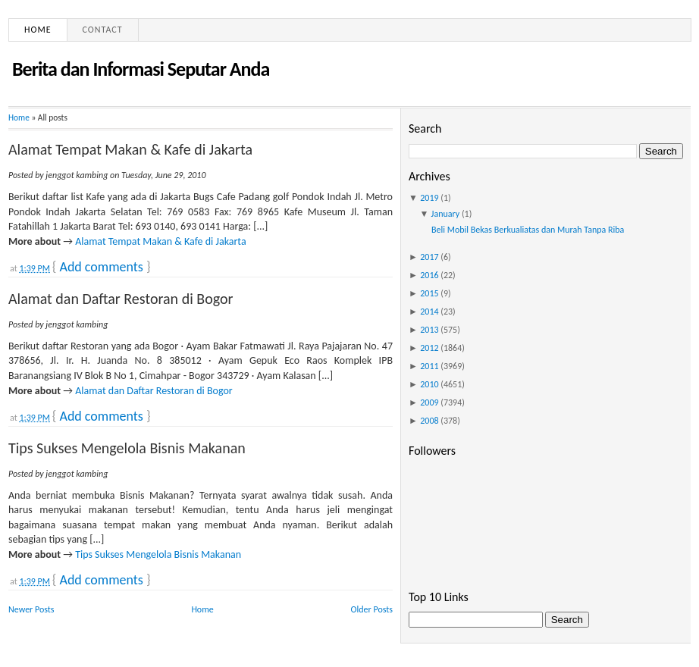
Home (38, 29)
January (445, 213)
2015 (429, 293)
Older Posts (372, 609)
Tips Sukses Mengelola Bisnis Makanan (127, 448)
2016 (429, 275)
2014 (429, 311)
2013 (429, 329)
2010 (429, 384)
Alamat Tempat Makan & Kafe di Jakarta (130, 149)
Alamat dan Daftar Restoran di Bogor (120, 298)
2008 (429, 420)
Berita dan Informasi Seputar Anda (140, 69)
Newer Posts (31, 609)
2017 (429, 257)
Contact (103, 29)
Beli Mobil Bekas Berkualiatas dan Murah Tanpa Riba (527, 229)
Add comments (101, 266)
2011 (429, 366)
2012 (429, 348)
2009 (429, 402)
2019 (429, 198)
